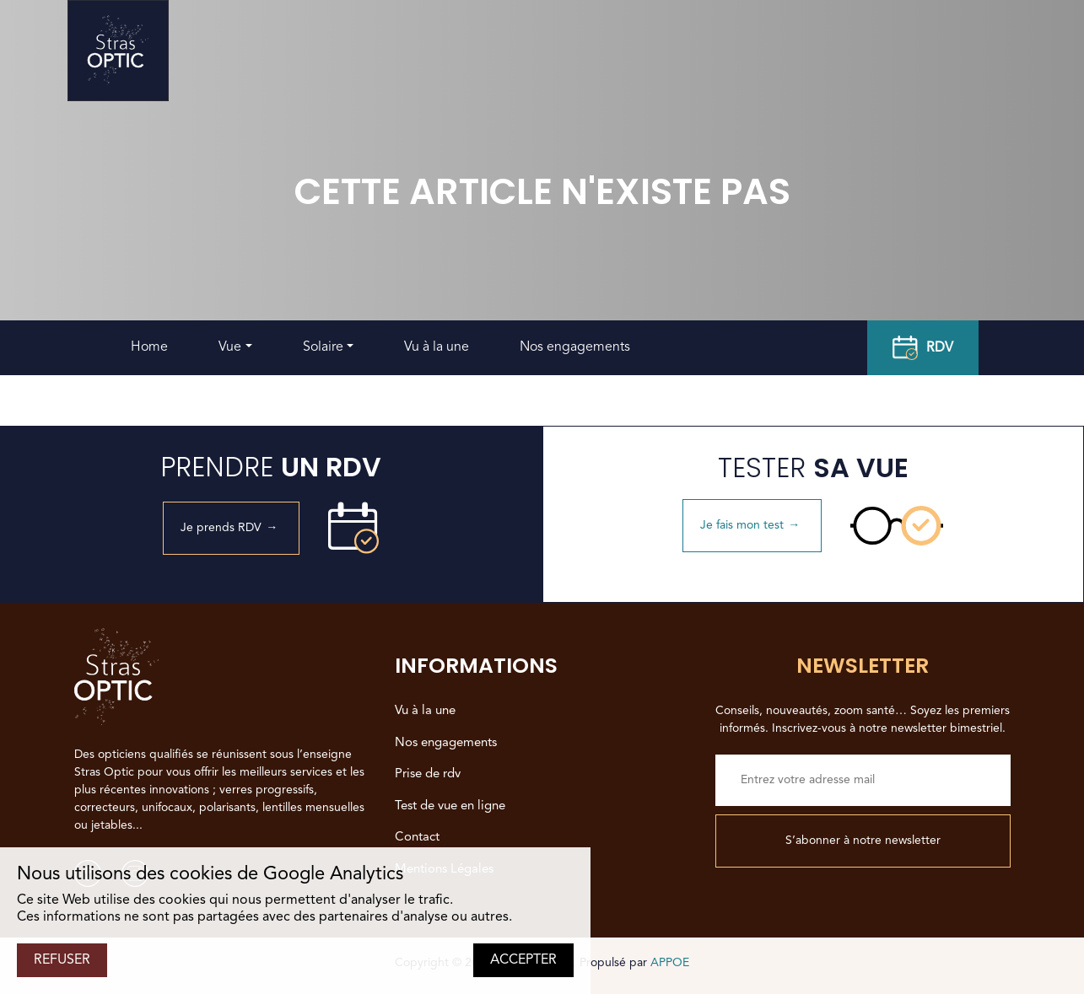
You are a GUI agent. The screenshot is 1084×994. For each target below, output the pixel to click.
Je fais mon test (752, 525)
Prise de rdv (428, 774)
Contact (417, 837)
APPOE (669, 963)
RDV (923, 348)
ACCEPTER (523, 960)
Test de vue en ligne (450, 806)
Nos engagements (575, 347)
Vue (229, 347)
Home (149, 347)
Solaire (323, 347)
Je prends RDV (231, 528)
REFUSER (62, 960)
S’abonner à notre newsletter (863, 840)
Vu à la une (436, 347)
